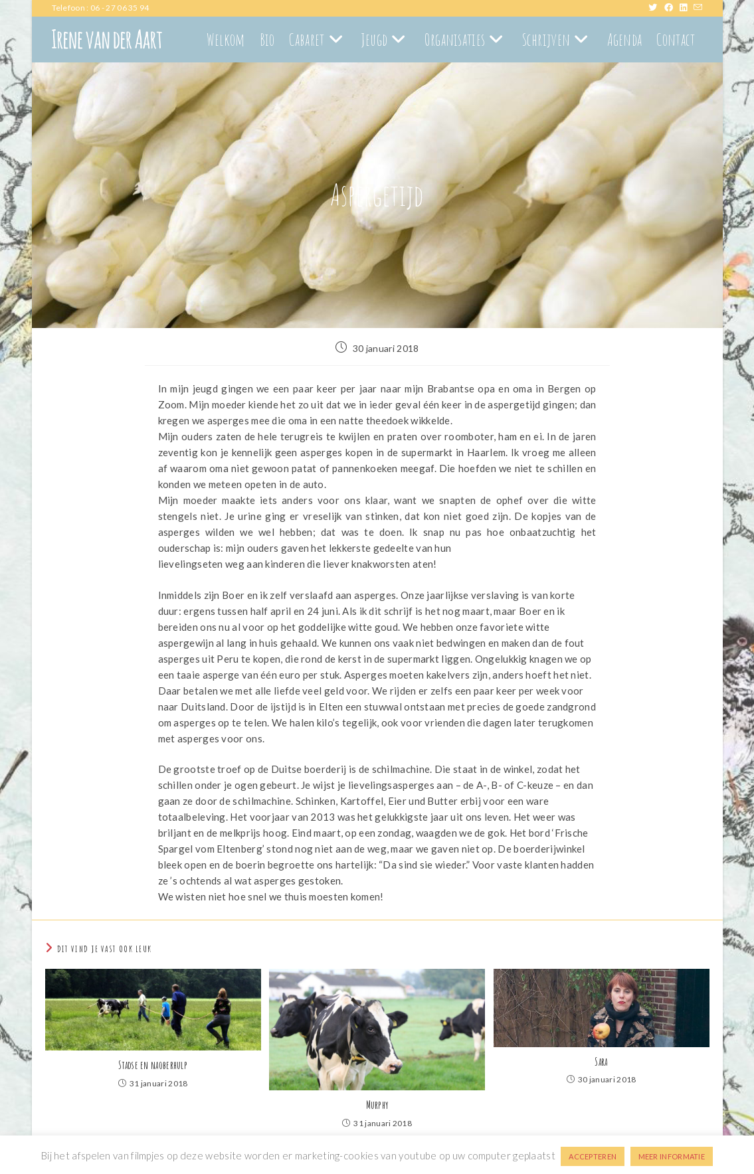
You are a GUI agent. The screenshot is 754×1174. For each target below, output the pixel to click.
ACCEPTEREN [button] (592, 1156)
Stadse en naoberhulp (152, 1065)
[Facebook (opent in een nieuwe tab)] (672, 8)
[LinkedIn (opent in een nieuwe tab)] (687, 8)
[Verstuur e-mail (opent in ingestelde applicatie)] (698, 8)
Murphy (377, 1105)
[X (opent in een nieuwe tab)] (656, 8)
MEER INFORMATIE (672, 1156)
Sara (601, 1061)
